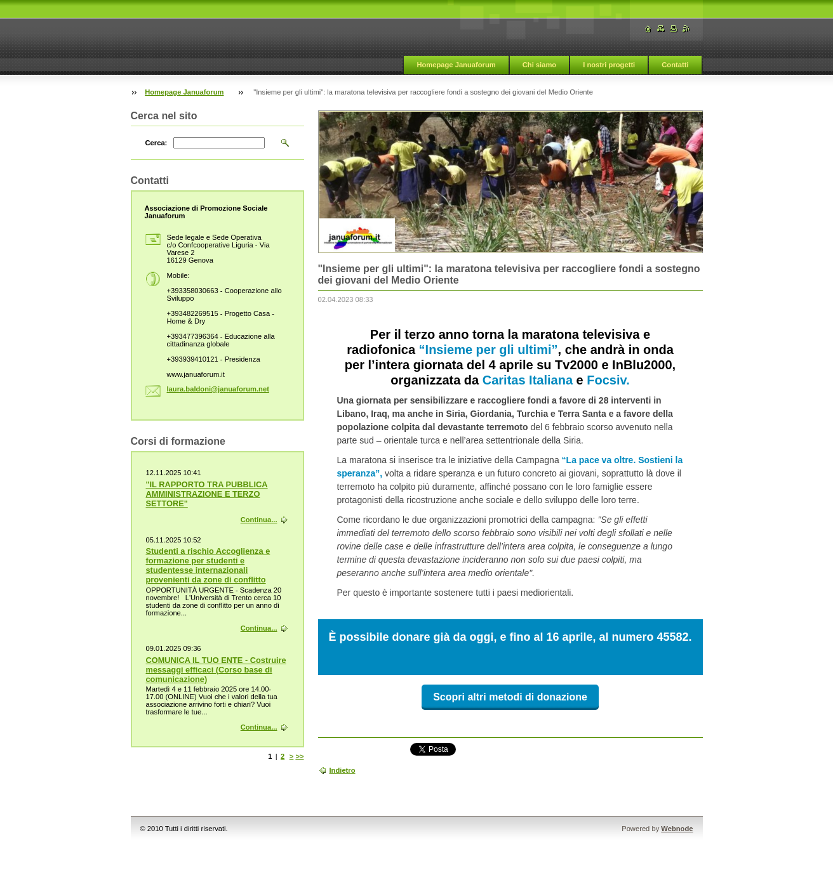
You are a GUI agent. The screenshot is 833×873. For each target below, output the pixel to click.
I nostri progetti (609, 65)
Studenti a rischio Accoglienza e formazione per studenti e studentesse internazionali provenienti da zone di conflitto (208, 565)
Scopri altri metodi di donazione (510, 697)
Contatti (675, 65)
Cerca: (156, 143)
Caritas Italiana (528, 380)
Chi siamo (539, 65)
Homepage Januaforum (455, 65)
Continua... (259, 519)
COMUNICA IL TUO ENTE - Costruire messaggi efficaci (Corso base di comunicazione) (216, 669)
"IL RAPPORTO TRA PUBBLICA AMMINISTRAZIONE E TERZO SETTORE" (207, 494)
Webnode (677, 828)
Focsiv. (608, 380)
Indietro (343, 770)
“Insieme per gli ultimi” (488, 350)
